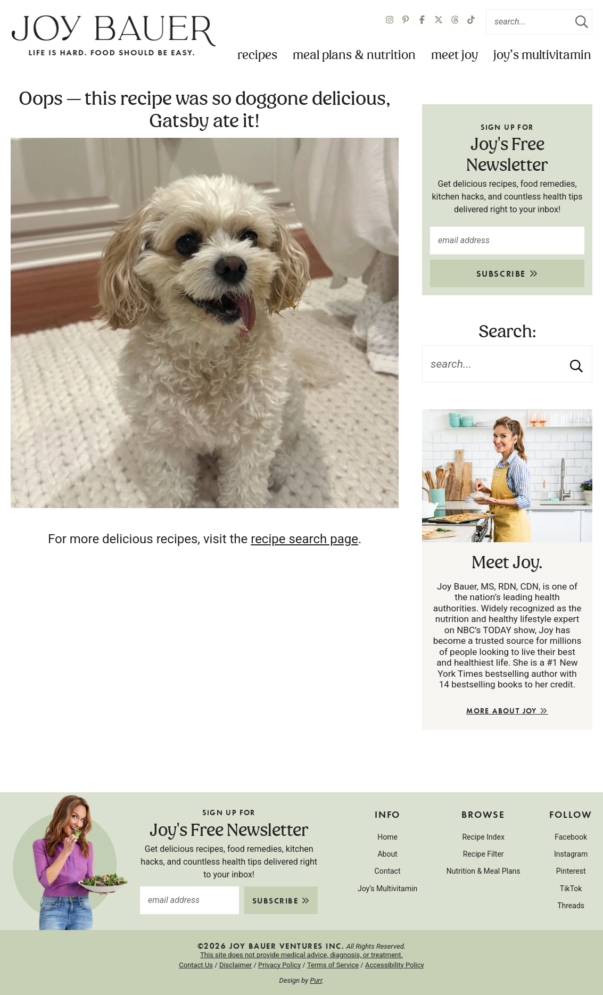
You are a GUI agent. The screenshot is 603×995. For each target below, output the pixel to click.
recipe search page (304, 539)
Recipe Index (483, 837)
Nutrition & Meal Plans (484, 871)
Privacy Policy (279, 965)
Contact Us (196, 965)
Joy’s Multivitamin (542, 55)
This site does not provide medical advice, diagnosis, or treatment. (301, 955)
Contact (388, 871)
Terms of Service (333, 965)
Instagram (571, 854)
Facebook (571, 837)
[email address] (507, 240)
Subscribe (507, 273)
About (387, 854)
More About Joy (507, 711)
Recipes (257, 55)
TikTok (571, 888)
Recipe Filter (483, 854)
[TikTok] (471, 21)
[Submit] (581, 22)
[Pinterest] (405, 21)
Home (387, 837)
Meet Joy (454, 55)
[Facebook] (422, 21)
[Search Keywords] (539, 22)
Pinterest (571, 871)
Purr (316, 980)
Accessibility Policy (394, 965)
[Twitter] (455, 21)
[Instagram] (390, 21)
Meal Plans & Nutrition (354, 55)
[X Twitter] (438, 21)
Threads (570, 905)
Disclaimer (235, 965)
